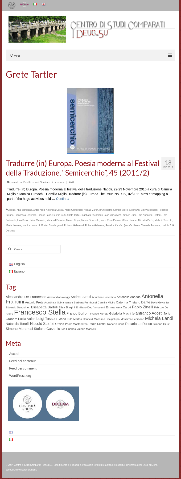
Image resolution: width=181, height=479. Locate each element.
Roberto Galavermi (74, 225)
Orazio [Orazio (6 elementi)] (59, 324)
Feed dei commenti (23, 368)
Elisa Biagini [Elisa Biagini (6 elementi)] (66, 307)
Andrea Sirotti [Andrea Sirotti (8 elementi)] (81, 297)
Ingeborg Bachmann (92, 215)
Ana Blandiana (24, 210)
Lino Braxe (23, 220)
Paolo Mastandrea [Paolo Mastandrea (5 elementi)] (76, 324)
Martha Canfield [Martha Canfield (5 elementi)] (83, 319)
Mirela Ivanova (13, 225)
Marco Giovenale (90, 220)
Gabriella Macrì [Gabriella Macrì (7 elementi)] (120, 313)
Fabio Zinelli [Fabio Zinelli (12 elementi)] (142, 307)
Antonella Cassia (55, 210)
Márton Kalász (129, 220)
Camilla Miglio (120, 210)
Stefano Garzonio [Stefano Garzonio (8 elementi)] (47, 329)
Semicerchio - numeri (52, 182)
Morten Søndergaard (52, 225)
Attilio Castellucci (74, 210)
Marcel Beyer (73, 220)
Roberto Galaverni (94, 225)
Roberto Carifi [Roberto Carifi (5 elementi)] (115, 324)
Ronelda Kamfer (114, 225)
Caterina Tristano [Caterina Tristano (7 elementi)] (128, 302)
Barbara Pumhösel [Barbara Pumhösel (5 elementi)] (85, 302)
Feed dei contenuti (22, 361)
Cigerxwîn (134, 210)
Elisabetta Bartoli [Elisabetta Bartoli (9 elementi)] (44, 307)
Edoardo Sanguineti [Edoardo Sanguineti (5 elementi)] (18, 307)
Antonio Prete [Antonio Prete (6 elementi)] (34, 302)
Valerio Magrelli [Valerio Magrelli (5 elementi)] (86, 329)
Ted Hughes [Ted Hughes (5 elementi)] (68, 329)
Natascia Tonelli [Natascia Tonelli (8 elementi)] (17, 324)
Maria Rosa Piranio (110, 220)
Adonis (12, 210)
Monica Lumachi (31, 225)
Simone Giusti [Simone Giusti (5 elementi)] (161, 324)
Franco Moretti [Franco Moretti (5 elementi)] (99, 313)
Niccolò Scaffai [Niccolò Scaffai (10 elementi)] (42, 324)
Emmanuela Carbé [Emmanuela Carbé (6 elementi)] (118, 307)
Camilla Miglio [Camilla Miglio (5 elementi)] (106, 302)
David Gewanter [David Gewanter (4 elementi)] (160, 302)
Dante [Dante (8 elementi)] (145, 302)
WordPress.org (20, 376)
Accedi (14, 354)
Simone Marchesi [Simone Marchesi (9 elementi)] (19, 329)
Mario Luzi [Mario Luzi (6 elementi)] (65, 319)
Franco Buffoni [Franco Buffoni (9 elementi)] (77, 313)
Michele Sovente (163, 220)
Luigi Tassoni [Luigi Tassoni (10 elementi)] (47, 319)
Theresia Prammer (150, 225)
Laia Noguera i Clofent (149, 215)
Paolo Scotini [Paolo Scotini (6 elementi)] (97, 324)
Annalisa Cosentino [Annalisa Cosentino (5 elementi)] (104, 297)
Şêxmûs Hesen (132, 225)
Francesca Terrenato (26, 215)
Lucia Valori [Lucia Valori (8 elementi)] (26, 319)
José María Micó (112, 215)
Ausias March (91, 210)
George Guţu (59, 215)
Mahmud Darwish (56, 220)
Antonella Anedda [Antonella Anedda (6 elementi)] (129, 297)
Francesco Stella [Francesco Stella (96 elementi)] (39, 312)
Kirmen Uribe (129, 215)
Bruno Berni (105, 210)
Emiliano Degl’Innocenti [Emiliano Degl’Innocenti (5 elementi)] (90, 307)
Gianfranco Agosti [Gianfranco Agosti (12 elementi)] (147, 313)
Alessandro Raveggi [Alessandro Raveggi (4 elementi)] (58, 297)
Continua (62, 199)
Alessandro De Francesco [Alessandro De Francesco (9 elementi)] (26, 297)
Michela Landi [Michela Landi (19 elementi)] (159, 318)
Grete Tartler (73, 215)
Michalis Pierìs (145, 220)
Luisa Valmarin (37, 220)
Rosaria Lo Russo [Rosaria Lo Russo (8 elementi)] (138, 324)
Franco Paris (44, 215)
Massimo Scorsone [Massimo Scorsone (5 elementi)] (132, 319)
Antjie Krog (39, 210)
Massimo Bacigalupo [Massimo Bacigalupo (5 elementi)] (106, 319)
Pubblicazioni (31, 182)
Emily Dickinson (149, 210)
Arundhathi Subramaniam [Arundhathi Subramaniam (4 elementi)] (58, 302)
